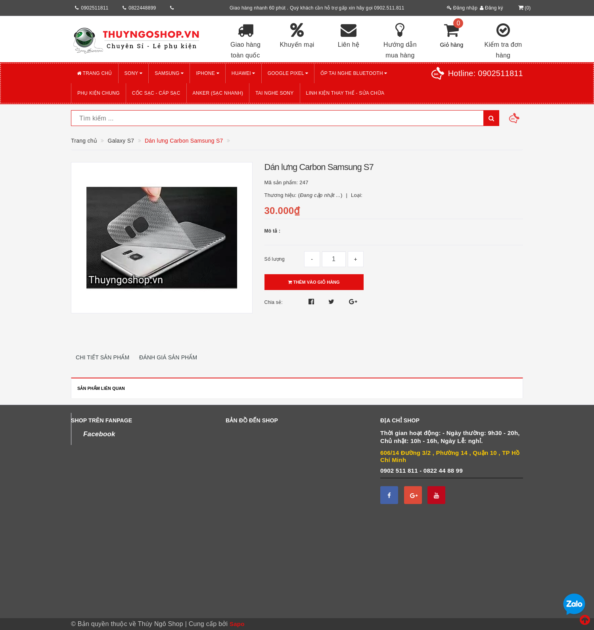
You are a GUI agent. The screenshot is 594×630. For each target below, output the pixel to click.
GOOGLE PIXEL (288, 73)
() (524, 8)
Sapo (237, 623)
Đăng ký (491, 8)
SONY (134, 73)
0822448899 (142, 8)
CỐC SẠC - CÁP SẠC (156, 93)
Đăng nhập (462, 8)
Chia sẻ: (273, 302)
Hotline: (485, 73)
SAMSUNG (169, 73)
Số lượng (274, 259)
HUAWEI (243, 73)
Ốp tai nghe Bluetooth (353, 73)
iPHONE (207, 73)
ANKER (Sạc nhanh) (218, 93)
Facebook (99, 434)
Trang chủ (94, 73)
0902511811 (94, 8)
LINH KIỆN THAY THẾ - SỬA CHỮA (345, 93)
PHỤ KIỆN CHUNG (98, 93)
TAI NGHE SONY (274, 93)
